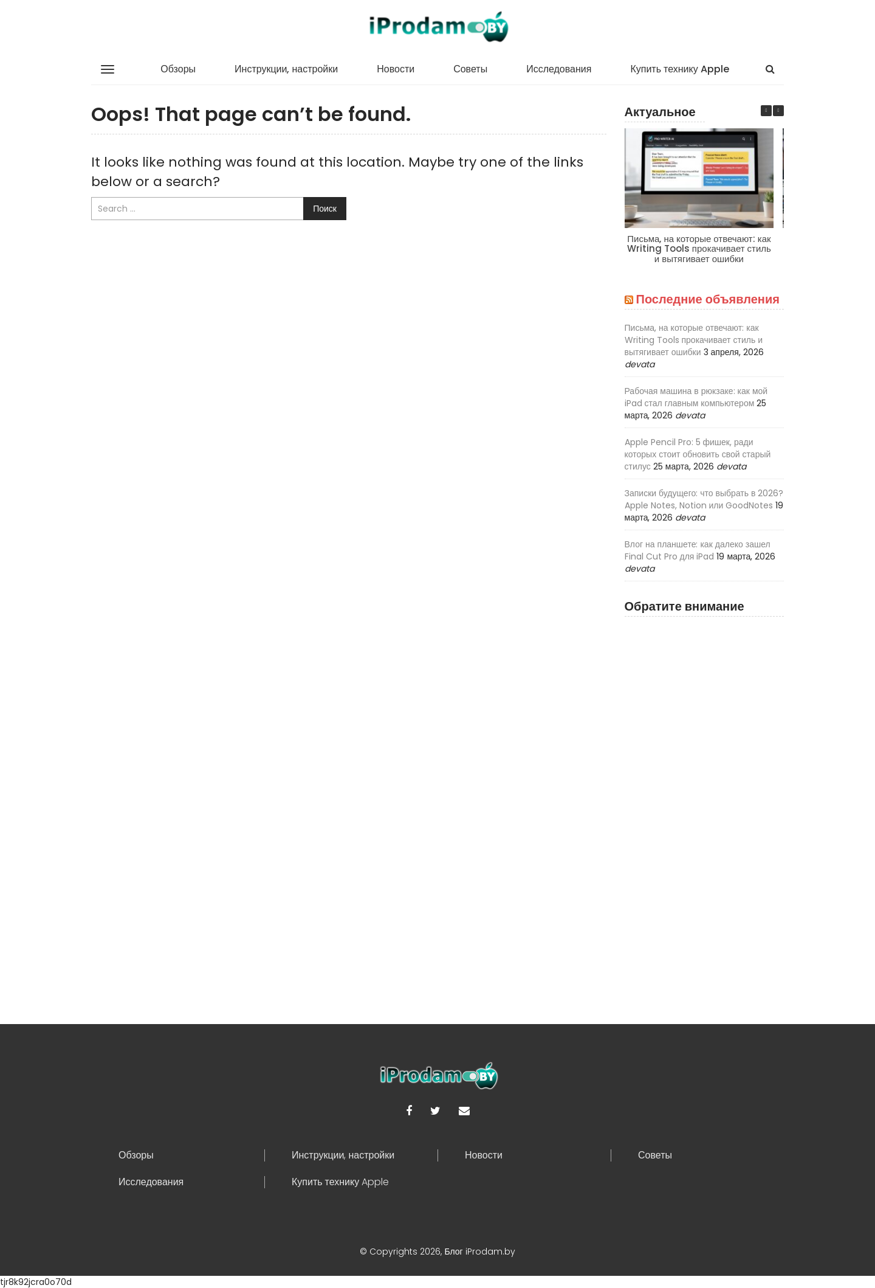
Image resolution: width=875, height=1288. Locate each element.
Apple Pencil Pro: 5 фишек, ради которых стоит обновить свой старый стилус (698, 454)
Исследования (558, 69)
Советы (470, 69)
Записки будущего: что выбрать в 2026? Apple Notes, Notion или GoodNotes (704, 499)
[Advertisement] (704, 805)
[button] (778, 110)
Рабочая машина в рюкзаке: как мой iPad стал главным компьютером (696, 397)
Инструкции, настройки (286, 69)
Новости (395, 69)
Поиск (325, 209)
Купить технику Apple (679, 69)
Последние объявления (708, 299)
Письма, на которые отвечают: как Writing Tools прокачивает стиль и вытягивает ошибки (698, 248)
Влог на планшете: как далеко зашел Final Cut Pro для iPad (697, 550)
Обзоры (178, 69)
